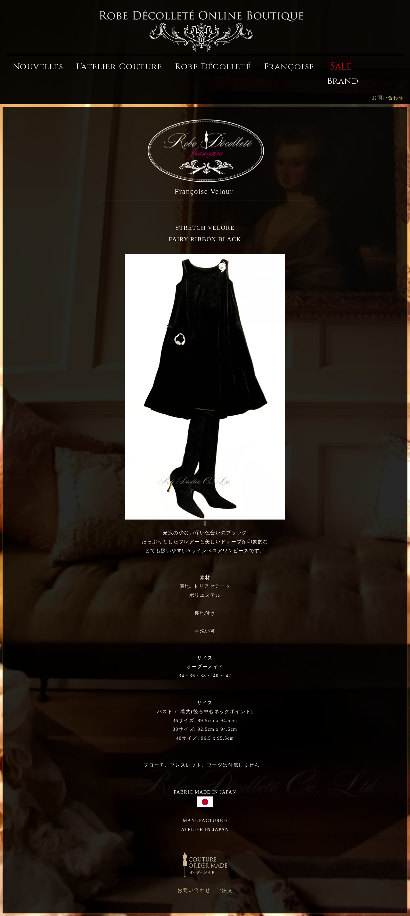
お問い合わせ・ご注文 (205, 890)
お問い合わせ (388, 97)
